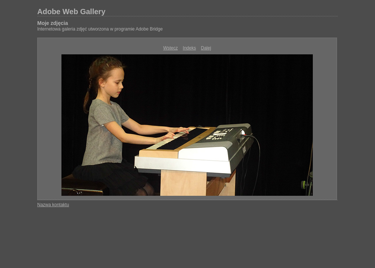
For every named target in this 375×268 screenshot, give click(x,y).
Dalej (206, 48)
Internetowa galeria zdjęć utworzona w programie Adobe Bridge (100, 29)
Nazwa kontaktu (53, 204)
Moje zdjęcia (52, 23)
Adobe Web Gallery (71, 11)
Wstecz (170, 48)
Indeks (189, 48)
